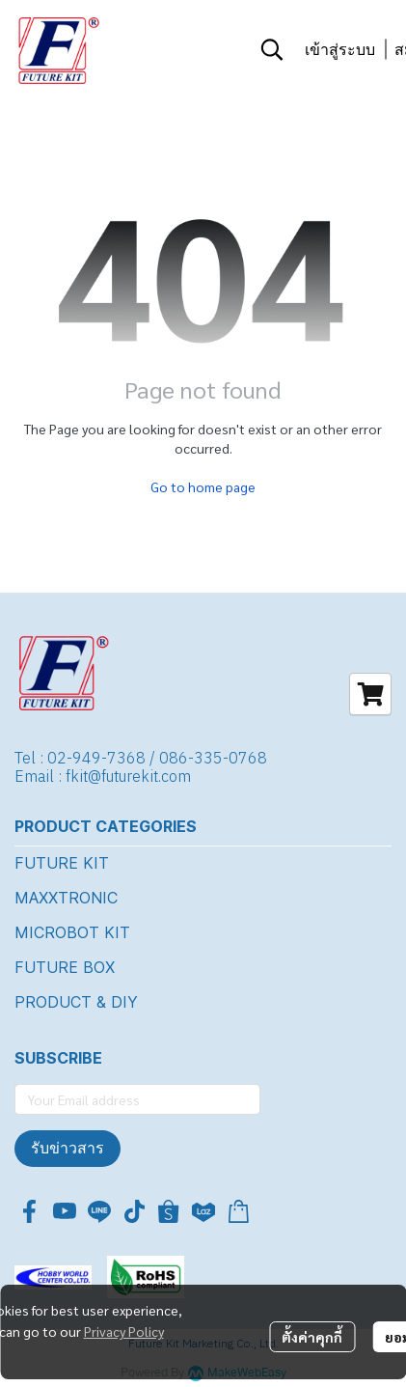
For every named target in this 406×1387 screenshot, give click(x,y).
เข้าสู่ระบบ (340, 50)
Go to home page (203, 486)
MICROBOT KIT (72, 932)
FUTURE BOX (64, 967)
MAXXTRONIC (66, 897)
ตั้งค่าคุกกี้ (312, 1336)
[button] (272, 49)
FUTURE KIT (61, 863)
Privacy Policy (124, 1331)
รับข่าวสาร (67, 1148)
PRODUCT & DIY (76, 1002)
